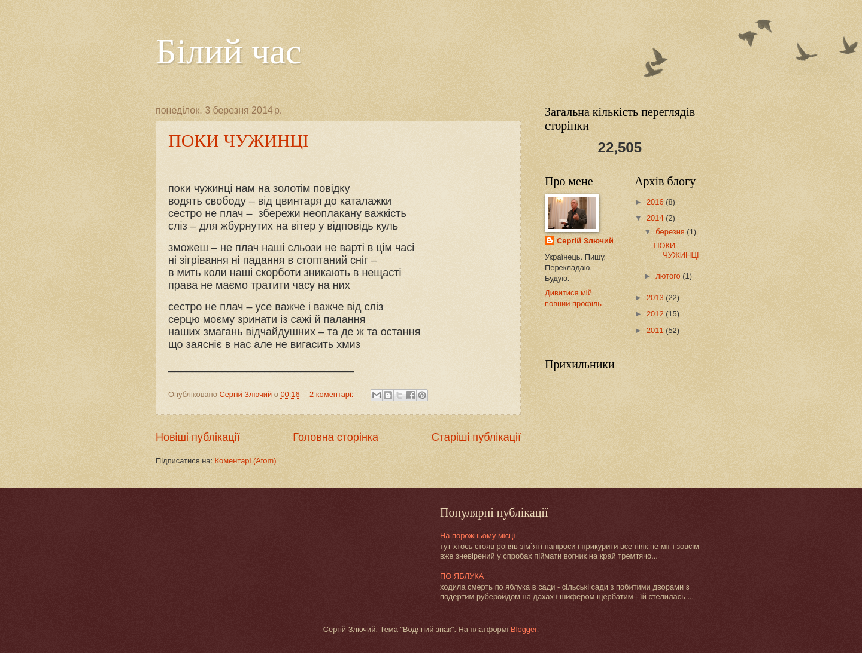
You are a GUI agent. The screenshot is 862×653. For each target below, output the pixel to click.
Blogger (524, 629)
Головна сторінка (335, 437)
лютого (668, 275)
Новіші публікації (198, 437)
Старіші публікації (476, 437)
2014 (656, 217)
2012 (656, 313)
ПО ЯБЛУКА (462, 576)
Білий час (229, 51)
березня (671, 231)
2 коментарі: (332, 394)
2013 (656, 297)
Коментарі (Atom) (246, 460)
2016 (656, 201)
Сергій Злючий (585, 240)
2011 (656, 330)
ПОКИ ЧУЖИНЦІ (238, 140)
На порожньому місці (477, 535)
